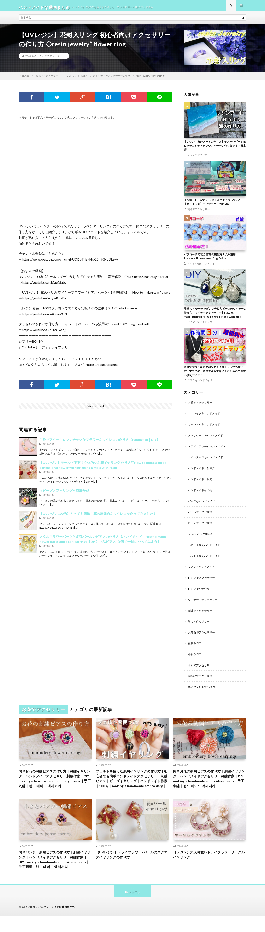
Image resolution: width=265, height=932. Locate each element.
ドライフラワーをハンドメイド (208, 449)
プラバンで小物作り (201, 535)
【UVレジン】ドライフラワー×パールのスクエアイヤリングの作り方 (132, 863)
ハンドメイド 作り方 (202, 470)
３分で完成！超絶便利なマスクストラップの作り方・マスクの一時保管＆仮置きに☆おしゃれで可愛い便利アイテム (215, 374)
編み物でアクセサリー (202, 675)
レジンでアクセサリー (199, 158)
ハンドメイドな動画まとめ (60, 922)
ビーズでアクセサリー (202, 524)
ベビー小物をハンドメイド (205, 546)
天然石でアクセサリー (202, 632)
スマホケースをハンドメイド (207, 438)
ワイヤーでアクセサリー (201, 325)
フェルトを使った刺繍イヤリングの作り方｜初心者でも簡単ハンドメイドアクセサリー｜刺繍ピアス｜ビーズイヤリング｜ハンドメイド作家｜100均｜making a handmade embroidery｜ (132, 781)
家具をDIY (195, 643)
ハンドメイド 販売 (201, 481)
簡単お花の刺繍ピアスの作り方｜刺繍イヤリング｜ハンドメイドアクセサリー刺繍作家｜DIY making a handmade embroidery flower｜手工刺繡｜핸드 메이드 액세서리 (55, 779)
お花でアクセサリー (53, 59)
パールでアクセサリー (202, 513)
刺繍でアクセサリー (198, 212)
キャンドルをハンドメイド (205, 427)
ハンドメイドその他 (201, 492)
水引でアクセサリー (201, 664)
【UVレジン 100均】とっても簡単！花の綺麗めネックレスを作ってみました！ (97, 517)
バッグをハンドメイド (202, 502)
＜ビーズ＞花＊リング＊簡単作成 (64, 494)
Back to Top (132, 908)
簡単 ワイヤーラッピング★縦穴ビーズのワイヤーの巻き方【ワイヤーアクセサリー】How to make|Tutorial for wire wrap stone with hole (215, 316)
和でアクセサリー (199, 621)
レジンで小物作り (199, 589)
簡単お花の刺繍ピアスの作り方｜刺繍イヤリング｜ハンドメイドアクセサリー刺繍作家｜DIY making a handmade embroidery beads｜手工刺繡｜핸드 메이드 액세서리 (209, 779)
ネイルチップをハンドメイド (207, 459)
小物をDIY (195, 653)
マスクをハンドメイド (199, 383)
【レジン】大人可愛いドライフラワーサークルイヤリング (209, 863)
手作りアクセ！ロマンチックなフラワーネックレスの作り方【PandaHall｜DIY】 (99, 443)
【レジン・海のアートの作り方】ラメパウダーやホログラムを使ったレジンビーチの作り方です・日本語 (215, 149)
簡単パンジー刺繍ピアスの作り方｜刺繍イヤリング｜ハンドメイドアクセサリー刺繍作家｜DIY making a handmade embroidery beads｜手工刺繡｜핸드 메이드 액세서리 (55, 871)
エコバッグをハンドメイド (205, 416)
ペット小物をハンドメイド (202, 266)
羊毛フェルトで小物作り (204, 686)
